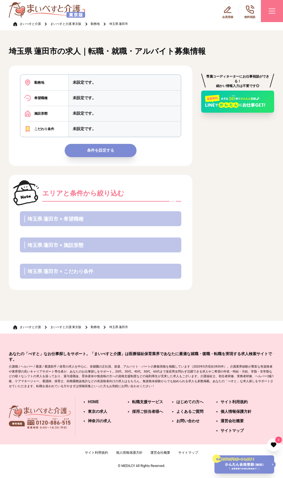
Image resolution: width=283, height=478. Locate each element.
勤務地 (95, 24)
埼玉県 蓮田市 (118, 24)
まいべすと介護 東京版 (66, 24)
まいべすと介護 (30, 24)
